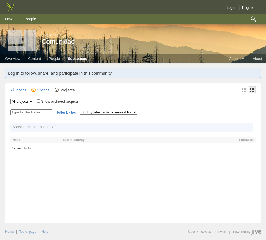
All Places (49, 35)
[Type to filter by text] (31, 112)
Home (9, 232)
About (257, 59)
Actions (237, 59)
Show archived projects (60, 101)
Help (45, 232)
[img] (10, 12)
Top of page (27, 232)
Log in (232, 7)
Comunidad (58, 41)
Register (249, 7)
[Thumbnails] (244, 89)
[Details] (252, 89)
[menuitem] (9, 19)
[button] (66, 112)
